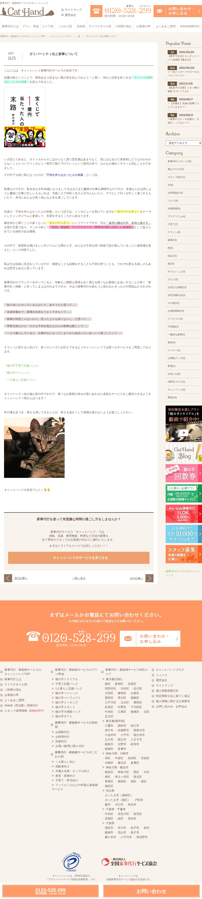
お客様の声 (143, 26)
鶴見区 (109, 772)
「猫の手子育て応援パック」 (22, 365)
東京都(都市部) (115, 721)
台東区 (135, 693)
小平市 (125, 734)
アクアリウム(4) (176, 216)
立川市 (109, 739)
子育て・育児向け (66, 780)
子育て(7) (173, 224)
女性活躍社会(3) (176, 295)
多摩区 (135, 762)
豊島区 (138, 702)
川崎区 (109, 762)
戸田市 (139, 799)
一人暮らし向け (65, 761)
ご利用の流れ (123, 26)
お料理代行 (62, 736)
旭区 (133, 781)
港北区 (138, 776)
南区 (107, 776)
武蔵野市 (123, 730)
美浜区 (132, 818)
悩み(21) (172, 255)
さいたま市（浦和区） (119, 795)
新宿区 (119, 683)
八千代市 (126, 837)
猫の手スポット (65, 707)
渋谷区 (125, 688)
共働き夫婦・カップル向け (72, 771)
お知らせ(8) (174, 373)
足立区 (109, 716)
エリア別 (47, 26)
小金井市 (110, 734)
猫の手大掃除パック (68, 711)
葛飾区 (135, 697)
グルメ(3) (173, 279)
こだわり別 (65, 26)
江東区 (122, 711)
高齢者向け (62, 766)
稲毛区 (138, 813)
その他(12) (173, 303)
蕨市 (107, 804)
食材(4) (172, 342)
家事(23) (172, 240)
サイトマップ (164, 685)
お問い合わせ (151, 891)
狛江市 (135, 725)
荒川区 (122, 697)
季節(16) (172, 397)
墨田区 (109, 697)
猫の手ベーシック (66, 693)
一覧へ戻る (78, 578)
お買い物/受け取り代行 (69, 746)
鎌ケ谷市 (110, 837)
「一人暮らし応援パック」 (21, 379)
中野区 (122, 707)
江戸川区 (110, 702)
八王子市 (136, 739)
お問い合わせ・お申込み (171, 706)
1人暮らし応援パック (68, 688)
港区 (107, 683)
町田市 (135, 744)
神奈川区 (123, 772)
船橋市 (109, 832)
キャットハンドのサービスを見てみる (80, 557)
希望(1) (172, 366)
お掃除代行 (62, 732)
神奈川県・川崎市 (117, 753)
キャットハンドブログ (170, 669)
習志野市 (142, 837)
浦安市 (109, 827)
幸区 (107, 758)
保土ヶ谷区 (122, 776)
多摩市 (122, 748)
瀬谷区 (109, 786)
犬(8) (170, 185)
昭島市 (109, 744)
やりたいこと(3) (176, 271)
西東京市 (139, 730)
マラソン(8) (174, 232)
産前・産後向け (65, 775)
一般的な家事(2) (176, 334)
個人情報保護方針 (167, 690)
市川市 (122, 827)
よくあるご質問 (166, 26)
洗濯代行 (61, 741)
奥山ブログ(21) (176, 169)
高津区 (132, 758)
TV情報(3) (173, 326)
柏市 (146, 827)
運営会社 (161, 680)
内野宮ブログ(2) (176, 381)
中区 (146, 772)
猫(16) (171, 263)
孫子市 (135, 832)
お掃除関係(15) (176, 310)
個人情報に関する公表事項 (173, 701)
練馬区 (122, 693)
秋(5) (170, 248)
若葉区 (109, 818)
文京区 (125, 702)
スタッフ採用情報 (24, 710)
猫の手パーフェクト (68, 697)
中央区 (109, 711)
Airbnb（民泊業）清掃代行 (21, 705)
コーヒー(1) (174, 350)
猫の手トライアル (66, 679)
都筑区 (122, 781)
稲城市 (109, 748)
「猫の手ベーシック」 (18, 372)
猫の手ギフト (63, 716)
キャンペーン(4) (176, 389)
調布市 (122, 725)
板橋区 (135, 711)
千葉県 (110, 809)
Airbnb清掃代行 (189, 26)
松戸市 (135, 827)
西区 (136, 772)
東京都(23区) (114, 679)
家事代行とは (10, 26)
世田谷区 (110, 688)
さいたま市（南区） (117, 799)
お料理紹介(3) (175, 192)
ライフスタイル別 (100, 26)
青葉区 (109, 781)
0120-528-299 (50, 891)
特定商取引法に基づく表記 (173, 696)
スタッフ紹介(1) (176, 177)
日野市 (122, 744)
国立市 (122, 739)
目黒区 (132, 683)
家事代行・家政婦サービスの (26, 672)
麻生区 (122, 762)
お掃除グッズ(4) (176, 358)
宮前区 (145, 758)
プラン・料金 (30, 26)
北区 (146, 711)
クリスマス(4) (175, 318)
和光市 (132, 804)
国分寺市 (139, 734)
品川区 (138, 688)
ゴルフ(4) (173, 200)
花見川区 (123, 813)
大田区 (109, 693)
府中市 (109, 730)
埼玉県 (110, 790)
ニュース (161, 675)
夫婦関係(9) (174, 208)
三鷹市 (109, 725)
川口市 (119, 804)
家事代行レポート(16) (179, 161)
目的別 (81, 26)
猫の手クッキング (66, 702)
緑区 (144, 781)
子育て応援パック (66, 683)
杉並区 (109, 707)
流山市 (122, 832)
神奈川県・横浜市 (117, 767)
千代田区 (136, 707)
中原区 (119, 758)
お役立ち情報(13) (177, 287)
